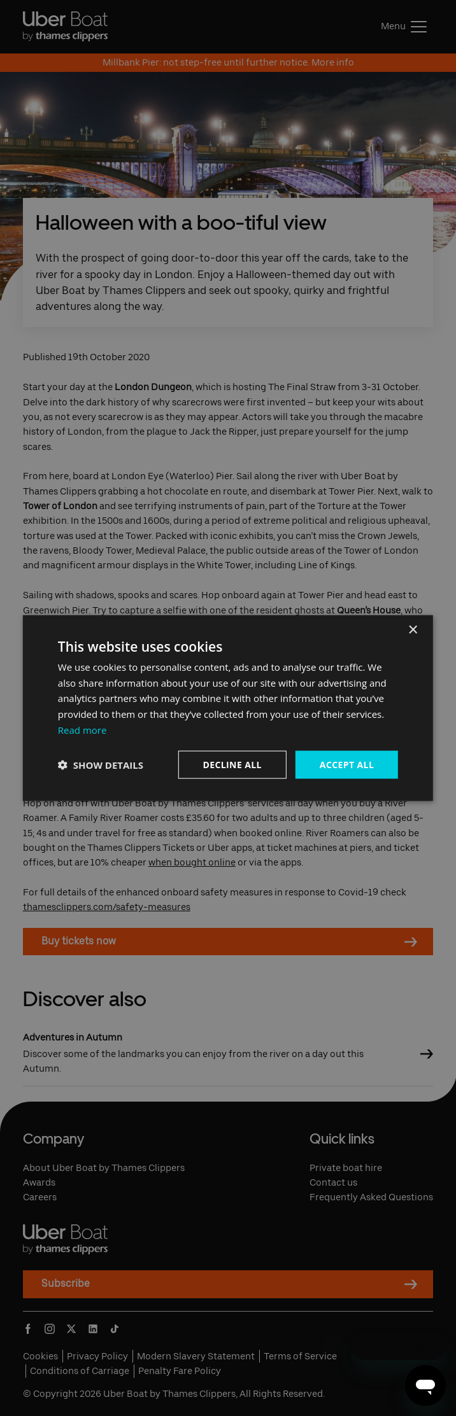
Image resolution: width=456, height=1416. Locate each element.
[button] (100, 765)
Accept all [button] (347, 764)
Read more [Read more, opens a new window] (82, 729)
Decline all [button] (232, 764)
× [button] (412, 629)
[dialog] (228, 708)
